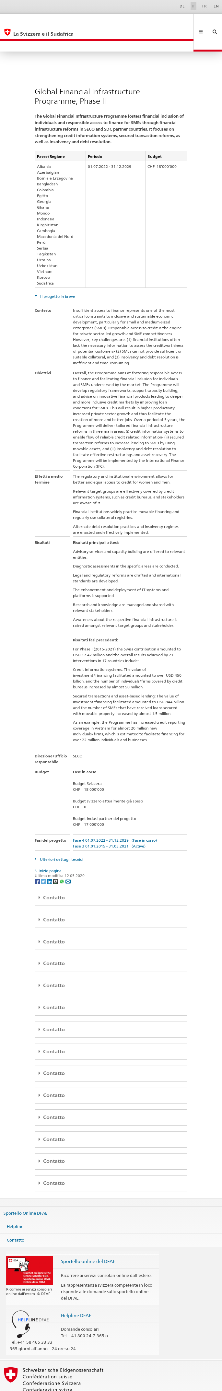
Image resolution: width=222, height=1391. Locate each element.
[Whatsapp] (62, 859)
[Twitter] (44, 859)
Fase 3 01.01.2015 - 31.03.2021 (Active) (109, 824)
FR (204, 6)
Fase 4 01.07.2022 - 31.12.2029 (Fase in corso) (115, 818)
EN (216, 6)
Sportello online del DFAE (88, 1239)
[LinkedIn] (50, 859)
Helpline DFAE (76, 1293)
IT (193, 6)
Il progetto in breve (57, 274)
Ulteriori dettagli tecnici (61, 837)
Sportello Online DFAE (25, 1191)
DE (182, 6)
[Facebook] (38, 859)
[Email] (68, 859)
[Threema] (56, 859)
